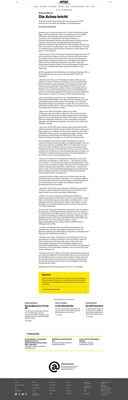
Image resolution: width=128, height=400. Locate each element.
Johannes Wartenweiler (48, 26)
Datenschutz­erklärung (87, 387)
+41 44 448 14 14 (106, 393)
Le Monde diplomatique (77, 6)
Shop (50, 393)
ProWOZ (69, 393)
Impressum (87, 393)
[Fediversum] (16, 394)
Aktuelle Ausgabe (20, 385)
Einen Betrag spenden (52, 289)
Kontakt (69, 382)
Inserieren (52, 388)
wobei (67, 6)
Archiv (92, 6)
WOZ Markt (52, 390)
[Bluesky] (22, 394)
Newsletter (18, 390)
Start (16, 382)
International (43, 6)
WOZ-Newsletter (67, 364)
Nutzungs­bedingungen (87, 382)
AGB (85, 390)
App (16, 388)
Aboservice (52, 385)
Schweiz (36, 6)
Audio (87, 6)
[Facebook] (19, 394)
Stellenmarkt (33, 334)
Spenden (69, 390)
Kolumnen (61, 6)
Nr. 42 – (64, 10)
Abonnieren (52, 382)
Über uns (69, 385)
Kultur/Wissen (53, 6)
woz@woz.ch (104, 395)
